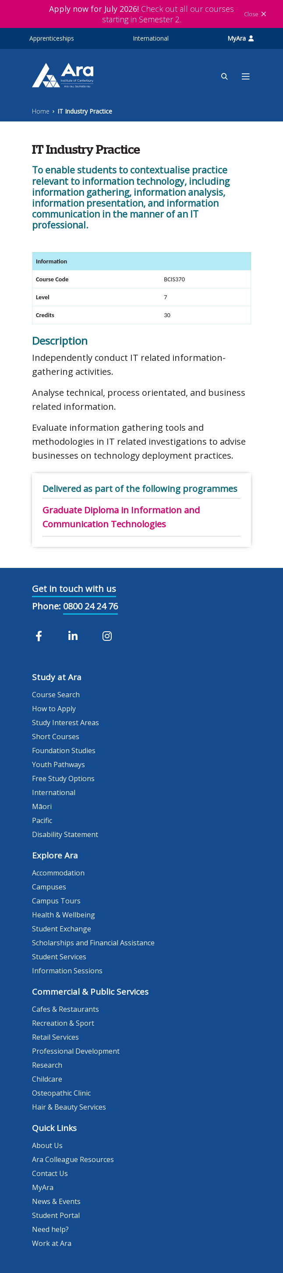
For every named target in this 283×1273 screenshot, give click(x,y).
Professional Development (76, 1051)
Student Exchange (61, 929)
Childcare (47, 1079)
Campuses (49, 887)
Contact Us (50, 1173)
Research (47, 1065)
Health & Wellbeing (63, 915)
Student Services (59, 957)
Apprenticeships (51, 38)
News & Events (56, 1201)
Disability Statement (65, 834)
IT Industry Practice (84, 111)
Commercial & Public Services (90, 991)
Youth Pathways (58, 764)
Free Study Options (63, 778)
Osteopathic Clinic (61, 1093)
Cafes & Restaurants (65, 1009)
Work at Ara (51, 1243)
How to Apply (54, 708)
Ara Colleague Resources (73, 1159)
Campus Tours (56, 901)
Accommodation (58, 873)
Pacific (42, 820)
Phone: (46, 606)
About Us (47, 1145)
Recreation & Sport (63, 1023)
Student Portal (56, 1215)
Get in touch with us (74, 589)
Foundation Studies (64, 750)
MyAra (240, 38)
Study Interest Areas (65, 722)
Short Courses (55, 736)
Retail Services (55, 1037)
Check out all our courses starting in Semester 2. (141, 13)
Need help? (50, 1229)
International (151, 38)
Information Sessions (67, 971)
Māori (42, 806)
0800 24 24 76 (90, 606)
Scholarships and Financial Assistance (93, 943)
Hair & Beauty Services (69, 1107)
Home (41, 111)
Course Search (56, 694)
